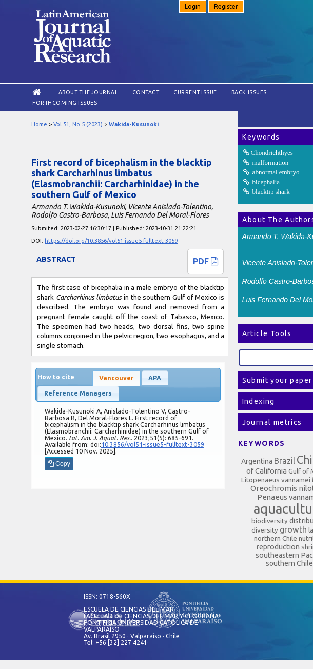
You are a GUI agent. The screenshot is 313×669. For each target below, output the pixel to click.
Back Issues (249, 92)
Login (193, 6)
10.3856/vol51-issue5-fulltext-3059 (152, 444)
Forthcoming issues (64, 103)
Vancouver (116, 378)
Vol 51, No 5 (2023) (78, 124)
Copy (59, 463)
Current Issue (195, 92)
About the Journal (88, 92)
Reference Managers (78, 393)
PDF (205, 261)
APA (154, 378)
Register (226, 6)
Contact (146, 92)
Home (39, 124)
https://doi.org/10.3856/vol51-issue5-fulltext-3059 (111, 241)
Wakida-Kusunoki (134, 124)
